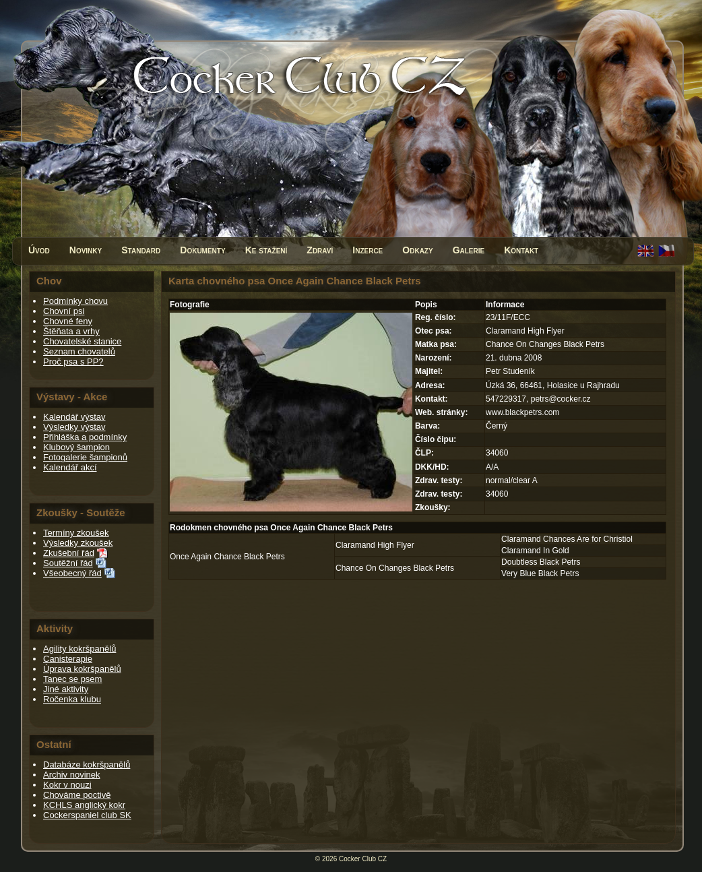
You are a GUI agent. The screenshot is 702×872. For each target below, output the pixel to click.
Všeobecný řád (72, 573)
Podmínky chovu (75, 301)
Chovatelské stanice (82, 341)
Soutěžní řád (68, 563)
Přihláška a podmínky (85, 437)
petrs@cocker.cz (561, 399)
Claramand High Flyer (375, 545)
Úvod (39, 250)
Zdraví (320, 250)
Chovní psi (63, 311)
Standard (140, 250)
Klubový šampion (76, 447)
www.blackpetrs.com (522, 412)
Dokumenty (202, 250)
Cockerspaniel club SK (87, 815)
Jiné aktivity (65, 689)
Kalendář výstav (74, 417)
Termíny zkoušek (76, 533)
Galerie (469, 250)
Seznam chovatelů (79, 351)
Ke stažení (266, 250)
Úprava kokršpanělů (82, 669)
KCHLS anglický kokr (84, 805)
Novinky (85, 250)
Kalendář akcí (70, 467)
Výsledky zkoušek (78, 543)
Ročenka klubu (72, 699)
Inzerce (367, 250)
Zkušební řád (68, 553)
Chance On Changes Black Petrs (395, 568)
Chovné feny (67, 321)
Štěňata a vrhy (71, 331)
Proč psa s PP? (73, 361)
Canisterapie (67, 659)
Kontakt (521, 250)
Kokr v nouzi (67, 785)
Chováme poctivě (76, 795)
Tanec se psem (72, 679)
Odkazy (417, 250)
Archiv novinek (71, 775)
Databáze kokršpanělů (86, 764)
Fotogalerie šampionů (85, 457)
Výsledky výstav (74, 427)
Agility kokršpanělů (79, 649)
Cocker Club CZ (363, 859)
